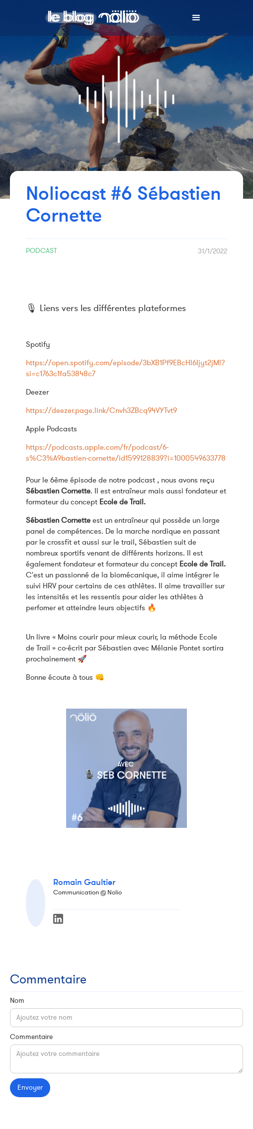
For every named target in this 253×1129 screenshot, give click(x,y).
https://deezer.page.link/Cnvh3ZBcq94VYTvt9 (101, 410)
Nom (17, 1000)
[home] (90, 17)
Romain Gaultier (84, 882)
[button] (196, 18)
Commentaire (31, 1037)
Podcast (41, 250)
